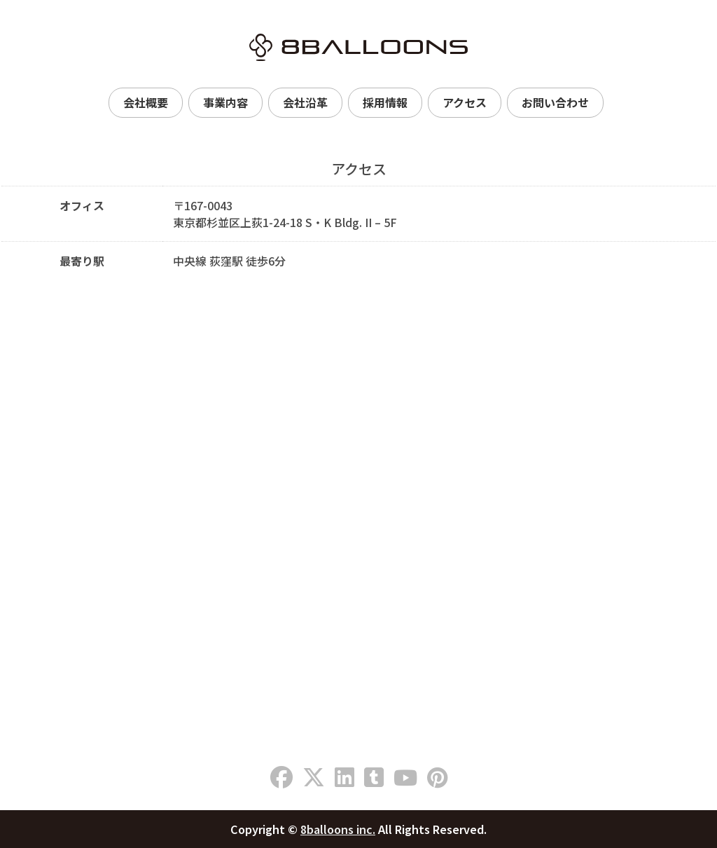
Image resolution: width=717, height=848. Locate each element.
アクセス (465, 102)
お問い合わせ (555, 102)
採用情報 (385, 102)
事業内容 (225, 102)
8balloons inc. (337, 829)
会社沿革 (305, 102)
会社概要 (145, 102)
